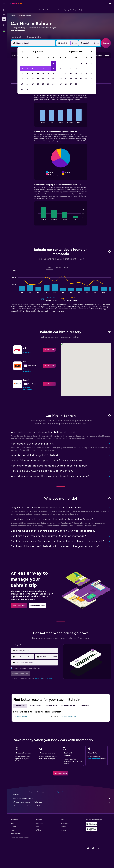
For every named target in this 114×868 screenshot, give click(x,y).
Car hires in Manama (20, 716)
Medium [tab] (58, 267)
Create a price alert (93, 759)
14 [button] (48, 74)
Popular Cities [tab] (20, 705)
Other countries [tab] (51, 705)
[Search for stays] (3, 14)
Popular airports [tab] (35, 705)
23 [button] (22, 84)
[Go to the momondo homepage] (15, 3)
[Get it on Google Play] (91, 824)
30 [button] (22, 89)
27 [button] (43, 84)
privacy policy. (49, 678)
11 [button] (32, 74)
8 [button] (53, 68)
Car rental (14, 15)
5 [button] (37, 68)
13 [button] (43, 74)
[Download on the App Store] (91, 829)
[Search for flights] (3, 10)
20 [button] (43, 79)
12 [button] (38, 74)
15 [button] (53, 74)
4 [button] (32, 68)
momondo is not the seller (62, 798)
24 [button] (27, 84)
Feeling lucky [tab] (84, 705)
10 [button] (27, 74)
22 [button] (53, 79)
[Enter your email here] (36, 662)
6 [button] (43, 68)
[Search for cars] (3, 19)
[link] (49, 350)
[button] (3, 3)
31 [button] (27, 89)
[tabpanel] (61, 158)
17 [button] (27, 79)
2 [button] (22, 68)
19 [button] (38, 79)
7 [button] (48, 68)
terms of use (38, 678)
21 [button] (48, 79)
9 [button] (22, 74)
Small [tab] (49, 267)
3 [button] (27, 68)
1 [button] (53, 63)
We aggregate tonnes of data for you (62, 802)
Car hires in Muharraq (68, 716)
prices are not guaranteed (57, 792)
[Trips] (3, 25)
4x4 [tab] (72, 267)
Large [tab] (66, 267)
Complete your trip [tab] (68, 705)
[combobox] (17, 37)
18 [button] (33, 79)
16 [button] (22, 79)
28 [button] (48, 84)
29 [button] (53, 84)
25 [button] (33, 84)
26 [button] (38, 84)
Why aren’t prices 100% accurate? (62, 806)
